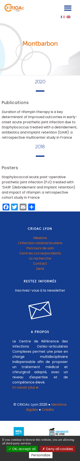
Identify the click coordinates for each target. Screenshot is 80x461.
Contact (40, 263)
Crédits (48, 409)
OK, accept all (22, 448)
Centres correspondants (40, 253)
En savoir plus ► (25, 387)
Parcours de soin (40, 248)
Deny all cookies (57, 448)
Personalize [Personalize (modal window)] (40, 455)
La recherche (40, 258)
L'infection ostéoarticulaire (40, 243)
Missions (40, 237)
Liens (40, 268)
